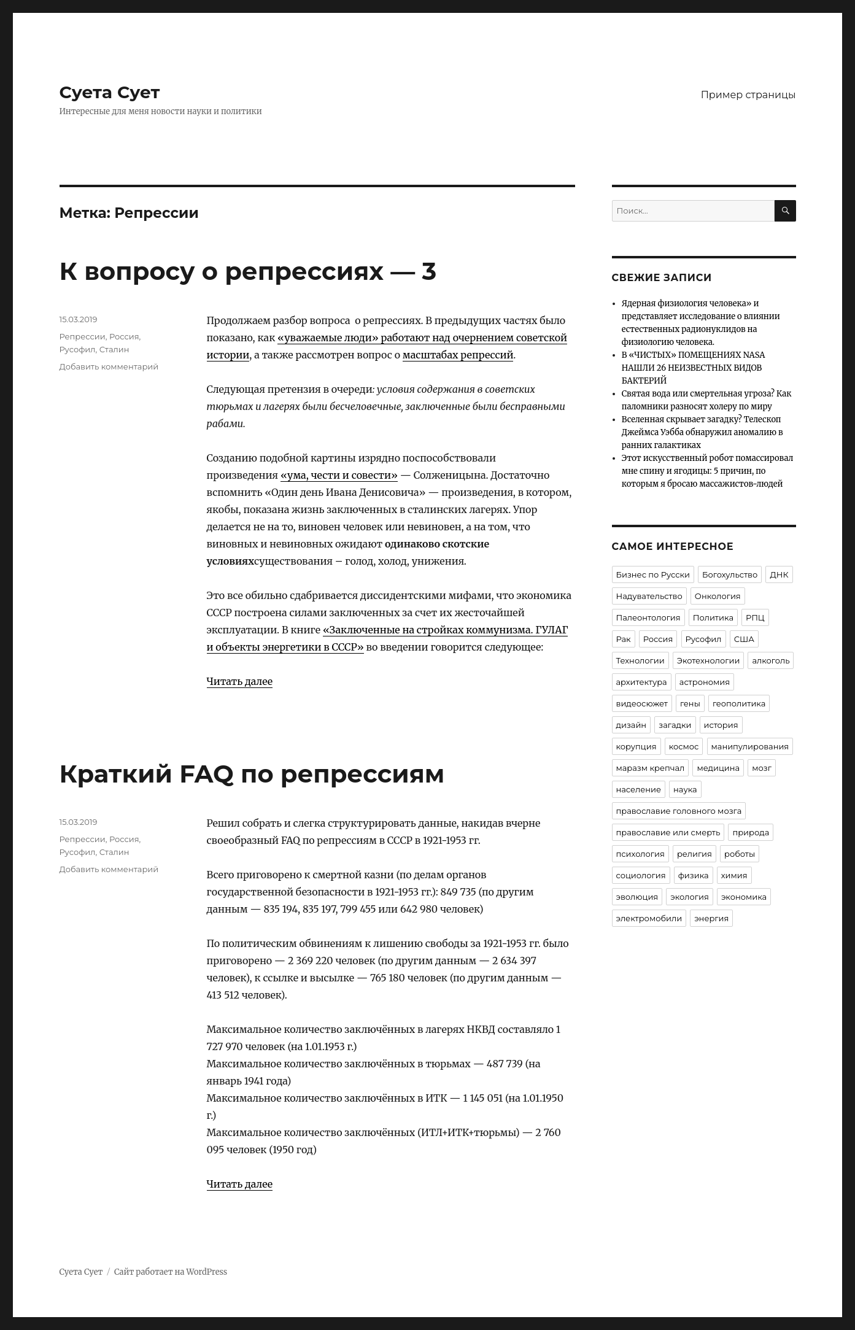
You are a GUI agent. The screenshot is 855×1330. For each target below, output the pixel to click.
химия (734, 875)
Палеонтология (648, 617)
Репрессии (83, 336)
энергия (711, 918)
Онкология (718, 596)
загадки (675, 725)
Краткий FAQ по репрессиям (252, 774)
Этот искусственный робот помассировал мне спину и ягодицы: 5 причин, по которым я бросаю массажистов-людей (708, 471)
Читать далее (240, 681)
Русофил (78, 349)
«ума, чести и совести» (339, 475)
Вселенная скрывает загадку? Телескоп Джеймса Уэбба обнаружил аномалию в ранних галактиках (702, 432)
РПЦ (755, 617)
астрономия (704, 682)
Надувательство (649, 596)
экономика (744, 897)
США (744, 639)
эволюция (637, 897)
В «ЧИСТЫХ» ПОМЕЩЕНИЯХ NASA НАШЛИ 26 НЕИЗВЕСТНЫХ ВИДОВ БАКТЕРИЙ (693, 368)
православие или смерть (668, 832)
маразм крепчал (650, 768)
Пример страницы (748, 95)
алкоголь (770, 660)
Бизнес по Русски (653, 574)
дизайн (631, 725)
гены (690, 703)
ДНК (779, 574)
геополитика (739, 703)
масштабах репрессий (458, 355)
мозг (762, 768)
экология (689, 897)
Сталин (114, 349)
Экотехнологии (708, 660)
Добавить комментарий (109, 366)
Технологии (640, 660)
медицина (718, 768)
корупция (636, 746)
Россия (124, 336)
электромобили (649, 918)
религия (694, 854)
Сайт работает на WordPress (170, 1272)
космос (684, 746)
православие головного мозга (679, 811)
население (638, 789)
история (721, 725)
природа (750, 832)
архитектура (641, 682)
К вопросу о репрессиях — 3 (248, 271)
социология (641, 875)
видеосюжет (642, 703)
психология (640, 854)
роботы (739, 854)
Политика (713, 617)
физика (693, 875)
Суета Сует (110, 92)
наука (685, 789)
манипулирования (750, 746)
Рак (623, 639)
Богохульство (729, 574)
